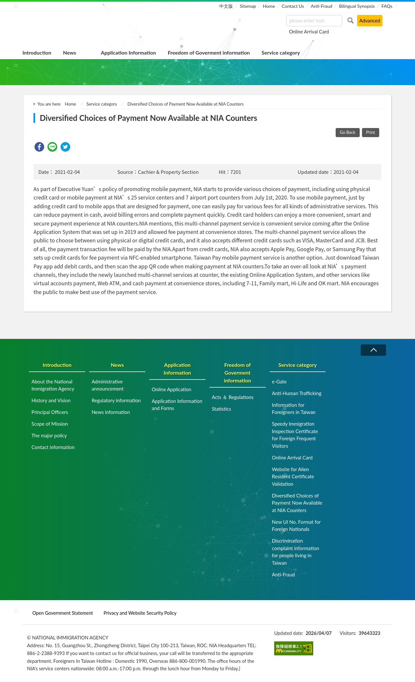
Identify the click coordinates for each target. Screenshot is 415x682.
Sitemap (248, 6)
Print (370, 132)
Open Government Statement (62, 613)
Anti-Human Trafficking (296, 393)
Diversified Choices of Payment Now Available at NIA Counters (185, 104)
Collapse (373, 350)
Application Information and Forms (177, 404)
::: (16, 5)
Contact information (53, 447)
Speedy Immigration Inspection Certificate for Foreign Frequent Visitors (295, 435)
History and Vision (51, 400)
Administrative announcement (108, 385)
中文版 (226, 6)
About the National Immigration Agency (53, 385)
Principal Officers (50, 412)
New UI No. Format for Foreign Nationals (296, 525)
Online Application (171, 389)
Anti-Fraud (321, 6)
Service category (280, 52)
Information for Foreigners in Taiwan (293, 408)
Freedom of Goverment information (209, 52)
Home (269, 6)
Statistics (221, 409)
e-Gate (279, 381)
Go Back (347, 132)
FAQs (387, 6)
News (69, 52)
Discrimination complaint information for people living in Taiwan (295, 552)
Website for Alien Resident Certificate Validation (293, 476)
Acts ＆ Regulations (232, 397)
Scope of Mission (50, 424)
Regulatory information (116, 400)
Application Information (128, 52)
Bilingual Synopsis (357, 6)
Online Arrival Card (309, 31)
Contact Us (293, 6)
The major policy (49, 435)
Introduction (36, 52)
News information (111, 412)
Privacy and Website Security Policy (140, 613)
